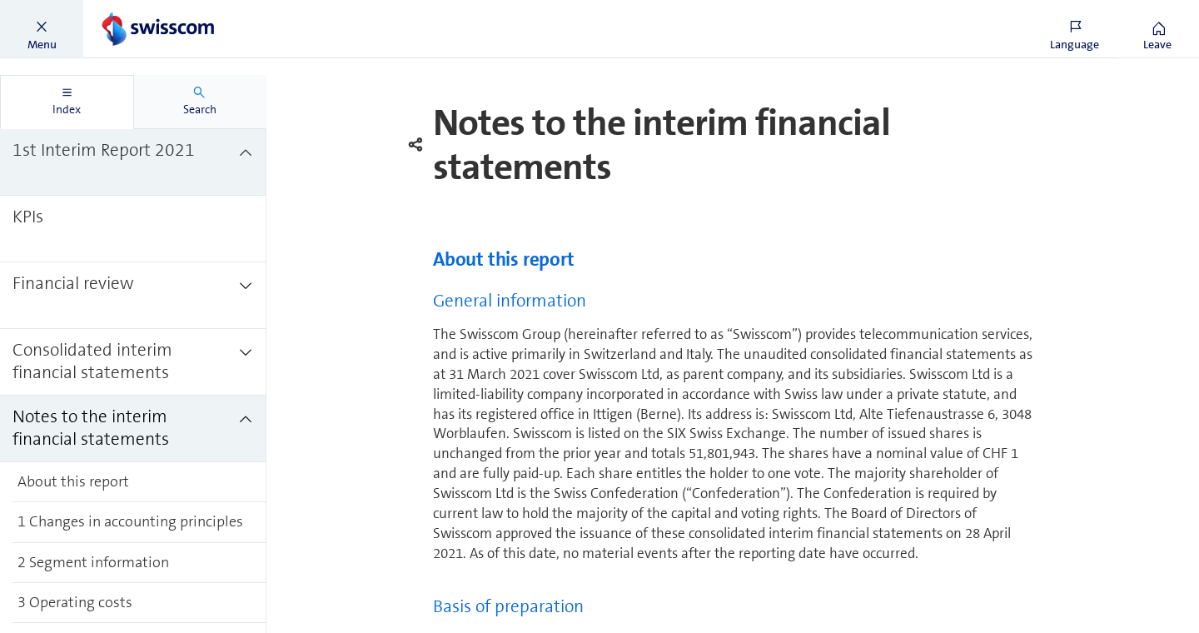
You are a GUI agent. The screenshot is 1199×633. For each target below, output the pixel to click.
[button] (41, 29)
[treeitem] (133, 162)
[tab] (67, 102)
